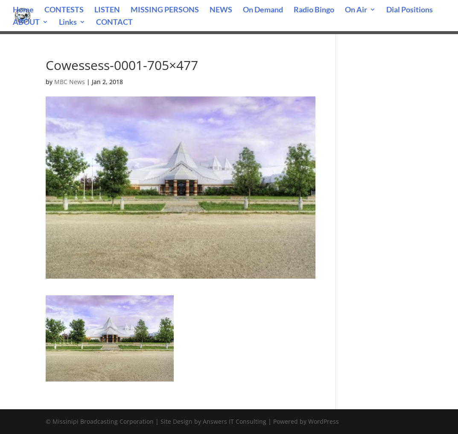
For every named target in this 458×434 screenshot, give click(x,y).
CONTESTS (64, 10)
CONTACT (114, 22)
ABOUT (26, 22)
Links (68, 22)
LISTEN (107, 10)
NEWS (221, 10)
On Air (356, 10)
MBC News (69, 82)
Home (23, 10)
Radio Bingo (314, 10)
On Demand (263, 10)
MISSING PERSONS (165, 10)
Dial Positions (409, 10)
